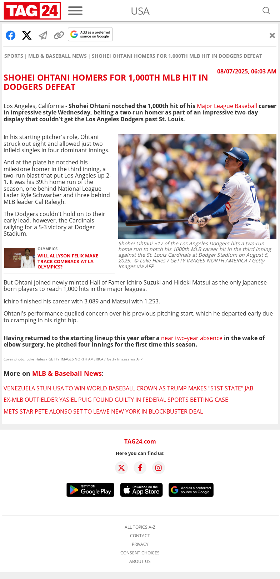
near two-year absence (191, 338)
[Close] (272, 35)
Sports (13, 56)
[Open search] (266, 10)
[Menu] (75, 11)
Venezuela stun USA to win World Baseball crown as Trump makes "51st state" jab (128, 388)
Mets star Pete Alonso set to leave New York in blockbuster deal (103, 411)
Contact (140, 535)
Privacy (140, 544)
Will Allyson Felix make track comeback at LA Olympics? (68, 261)
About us (140, 561)
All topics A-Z (140, 527)
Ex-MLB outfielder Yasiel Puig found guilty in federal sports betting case (116, 400)
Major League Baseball (227, 106)
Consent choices (140, 552)
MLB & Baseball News (57, 56)
